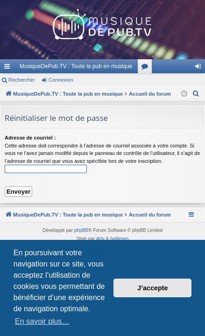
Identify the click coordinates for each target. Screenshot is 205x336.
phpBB (81, 230)
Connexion (61, 80)
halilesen (119, 238)
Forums (146, 68)
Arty (100, 238)
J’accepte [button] (152, 288)
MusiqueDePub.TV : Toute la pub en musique (76, 66)
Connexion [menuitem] (200, 68)
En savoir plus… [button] (42, 321)
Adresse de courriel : (30, 137)
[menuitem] (196, 94)
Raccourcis (9, 68)
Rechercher (21, 80)
